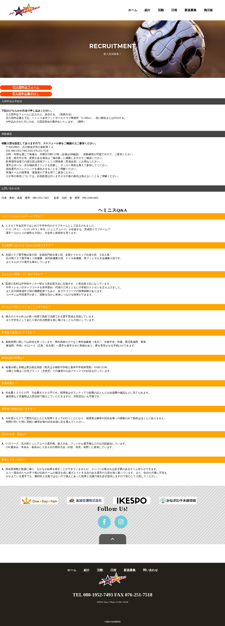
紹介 (147, 10)
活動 (161, 10)
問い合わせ (150, 570)
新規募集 (190, 10)
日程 (174, 10)
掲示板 (208, 10)
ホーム (132, 10)
